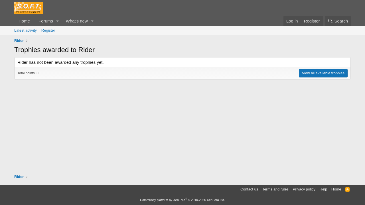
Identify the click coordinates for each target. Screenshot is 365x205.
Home (24, 21)
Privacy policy (304, 189)
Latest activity (25, 30)
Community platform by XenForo (182, 200)
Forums (45, 21)
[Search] (338, 21)
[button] (58, 21)
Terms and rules (275, 189)
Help (323, 189)
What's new (77, 21)
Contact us (249, 189)
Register (48, 30)
